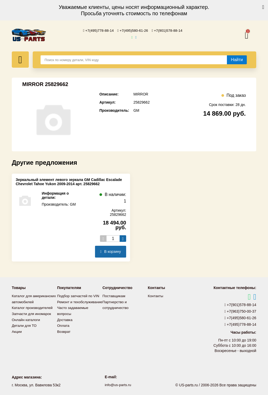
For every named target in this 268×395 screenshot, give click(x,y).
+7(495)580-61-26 (133, 30)
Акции (17, 336)
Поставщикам (114, 295)
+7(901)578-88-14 (168, 30)
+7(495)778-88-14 (97, 30)
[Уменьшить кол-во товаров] (103, 238)
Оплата (63, 330)
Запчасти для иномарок (32, 319)
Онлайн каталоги (26, 324)
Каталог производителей (33, 313)
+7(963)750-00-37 (240, 311)
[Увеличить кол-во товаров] (123, 238)
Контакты (156, 295)
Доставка (65, 324)
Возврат (64, 336)
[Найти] (237, 59)
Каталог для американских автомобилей (24, 301)
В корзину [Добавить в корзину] (110, 251)
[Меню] (20, 59)
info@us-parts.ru (118, 384)
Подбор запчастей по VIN (78, 295)
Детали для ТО (24, 330)
